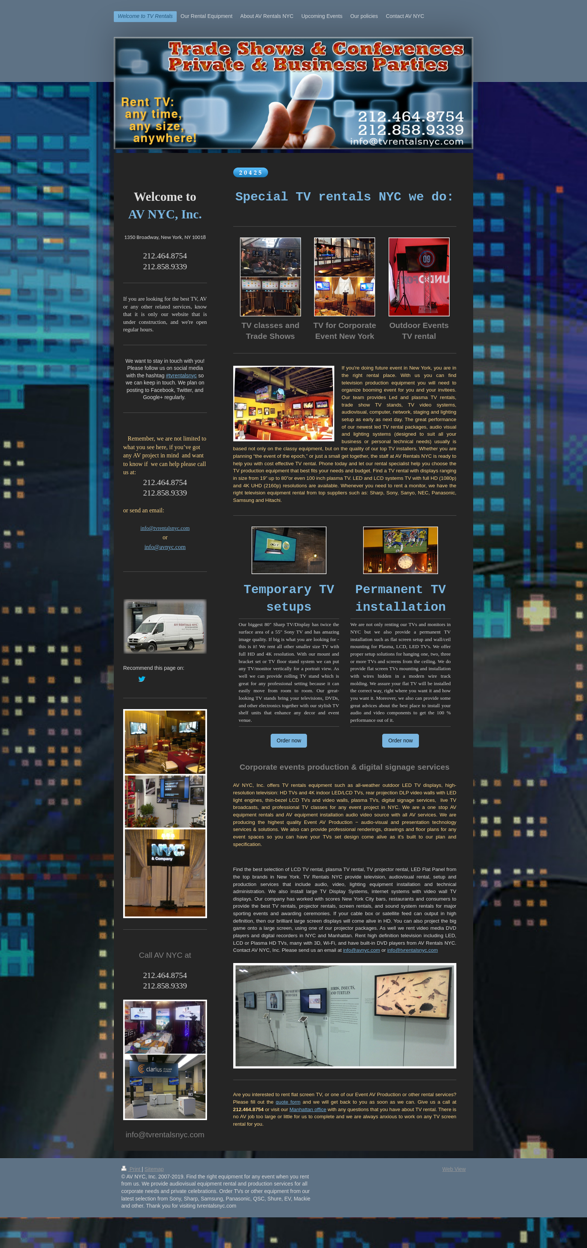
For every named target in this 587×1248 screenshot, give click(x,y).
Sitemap (154, 1169)
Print (131, 1169)
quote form (288, 1102)
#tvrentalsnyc (181, 375)
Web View (454, 1169)
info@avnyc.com (361, 950)
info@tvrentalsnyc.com (412, 950)
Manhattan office (307, 1109)
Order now (289, 740)
